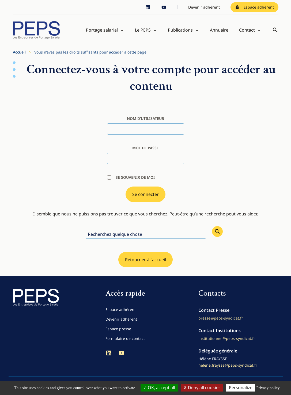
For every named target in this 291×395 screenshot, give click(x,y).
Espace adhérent (254, 7)
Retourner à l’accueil (145, 260)
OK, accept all (159, 387)
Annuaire (219, 30)
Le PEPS (143, 30)
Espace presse (118, 328)
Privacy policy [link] (267, 388)
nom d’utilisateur (145, 118)
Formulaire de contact (125, 338)
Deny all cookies (202, 387)
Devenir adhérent (204, 7)
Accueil (19, 52)
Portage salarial (102, 30)
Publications (180, 30)
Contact (247, 30)
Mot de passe (145, 147)
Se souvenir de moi (131, 177)
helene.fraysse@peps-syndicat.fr (227, 365)
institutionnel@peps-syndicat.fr (226, 338)
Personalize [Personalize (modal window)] (240, 387)
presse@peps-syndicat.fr (220, 318)
